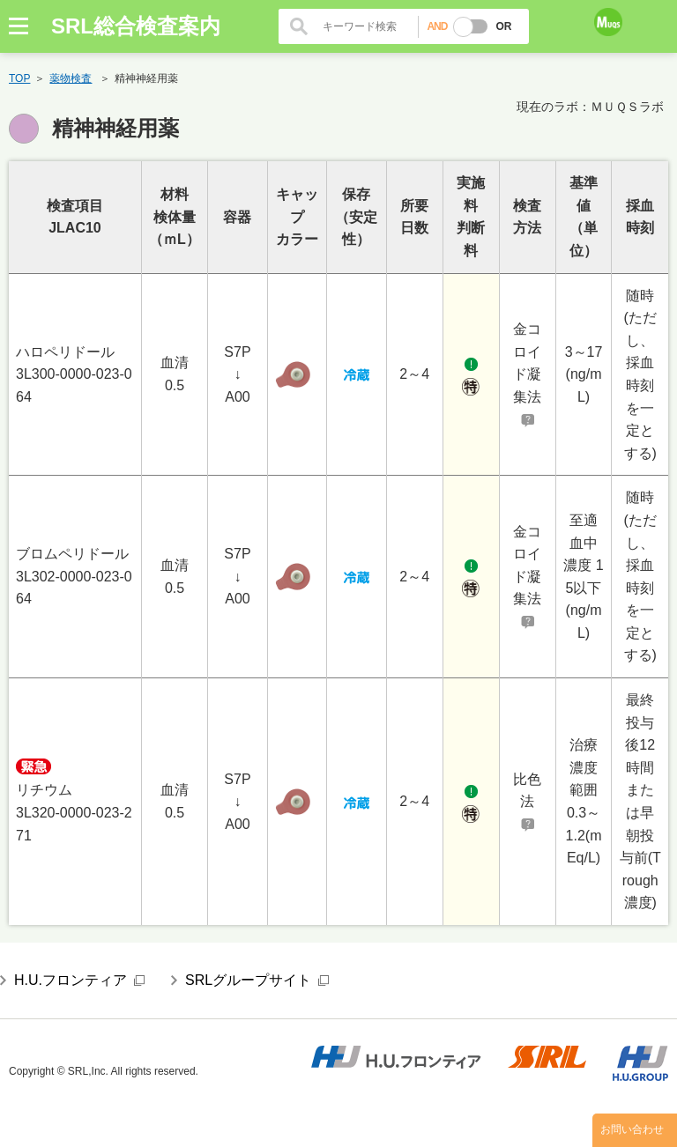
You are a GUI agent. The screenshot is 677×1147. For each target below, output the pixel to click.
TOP (19, 78)
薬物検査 (70, 78)
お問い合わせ (632, 1130)
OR (503, 26)
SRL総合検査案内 (135, 26)
